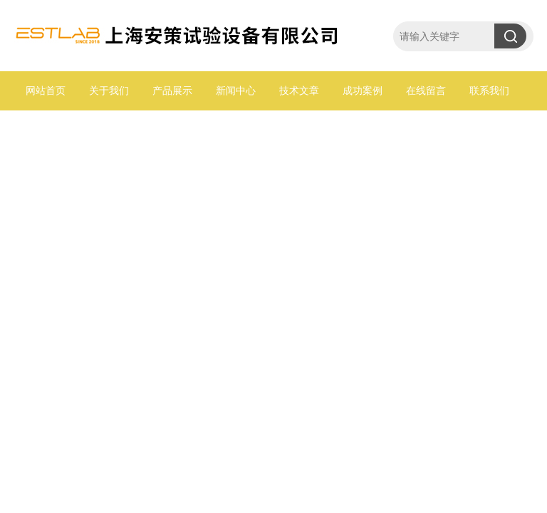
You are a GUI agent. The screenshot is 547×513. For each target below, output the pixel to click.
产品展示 (172, 90)
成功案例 (362, 90)
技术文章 (299, 90)
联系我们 (489, 90)
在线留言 (426, 90)
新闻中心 (236, 90)
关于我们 (109, 90)
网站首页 (46, 90)
